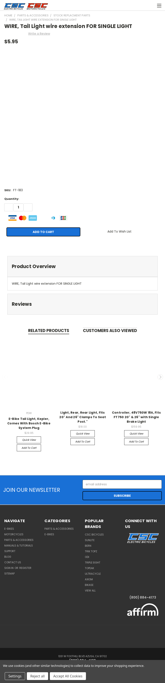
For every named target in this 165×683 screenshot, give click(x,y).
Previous (5, 377)
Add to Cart (28, 448)
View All (90, 590)
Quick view (29, 440)
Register (25, 568)
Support (9, 551)
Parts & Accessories (19, 540)
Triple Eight (92, 562)
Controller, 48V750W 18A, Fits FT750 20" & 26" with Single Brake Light (136, 417)
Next (160, 377)
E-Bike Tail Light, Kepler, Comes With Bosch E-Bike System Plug (28, 423)
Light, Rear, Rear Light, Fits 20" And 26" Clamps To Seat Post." (82, 417)
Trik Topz (91, 551)
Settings (14, 676)
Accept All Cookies (67, 676)
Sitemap (9, 573)
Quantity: (11, 199)
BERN (88, 546)
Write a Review (39, 33)
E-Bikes (9, 529)
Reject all (37, 676)
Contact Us (12, 562)
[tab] (82, 266)
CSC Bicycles (94, 534)
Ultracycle (93, 574)
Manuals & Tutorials (18, 545)
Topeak (89, 568)
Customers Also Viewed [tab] (110, 331)
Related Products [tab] (48, 331)
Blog (7, 557)
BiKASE (89, 585)
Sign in (9, 568)
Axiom (89, 579)
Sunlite (90, 540)
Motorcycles (13, 534)
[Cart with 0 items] (133, 5)
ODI (87, 557)
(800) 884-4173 (143, 597)
